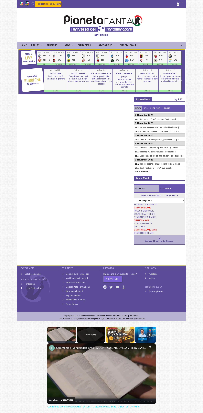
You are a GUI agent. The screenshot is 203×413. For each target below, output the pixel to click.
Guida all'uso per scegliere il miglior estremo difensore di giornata (124, 83)
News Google (72, 304)
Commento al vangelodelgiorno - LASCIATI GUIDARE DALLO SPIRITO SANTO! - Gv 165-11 (101, 347)
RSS (178, 99)
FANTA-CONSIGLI (147, 73)
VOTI (43, 64)
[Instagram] (32, 3)
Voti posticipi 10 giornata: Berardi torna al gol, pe (160, 164)
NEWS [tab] (138, 108)
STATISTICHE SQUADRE (145, 217)
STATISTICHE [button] (105, 45)
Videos (152, 278)
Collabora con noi (33, 274)
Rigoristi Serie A (73, 295)
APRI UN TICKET (113, 279)
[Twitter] (111, 287)
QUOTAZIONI (140, 226)
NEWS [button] (67, 45)
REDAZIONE (134, 316)
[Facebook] (105, 287)
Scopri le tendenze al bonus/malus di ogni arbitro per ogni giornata (78, 78)
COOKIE (125, 316)
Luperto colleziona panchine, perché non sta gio (159, 139)
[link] (52, 348)
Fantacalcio (30, 284)
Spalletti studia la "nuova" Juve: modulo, (156, 168)
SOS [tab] (146, 108)
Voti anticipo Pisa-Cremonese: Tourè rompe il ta (159, 119)
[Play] (120, 334)
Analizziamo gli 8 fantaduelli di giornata (55, 77)
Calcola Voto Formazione (78, 287)
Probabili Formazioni (75, 282)
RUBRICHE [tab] (155, 108)
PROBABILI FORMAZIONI (145, 204)
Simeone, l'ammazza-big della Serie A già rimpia (159, 147)
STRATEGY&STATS (143, 223)
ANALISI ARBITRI (78, 73)
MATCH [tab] (140, 188)
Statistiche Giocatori (75, 299)
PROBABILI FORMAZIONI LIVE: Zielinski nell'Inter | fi (160, 127)
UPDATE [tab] (166, 108)
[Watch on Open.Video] (61, 400)
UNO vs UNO (55, 73)
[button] (179, 2)
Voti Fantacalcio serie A (77, 278)
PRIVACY (116, 316)
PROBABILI (58, 64)
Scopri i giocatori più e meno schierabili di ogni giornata (147, 78)
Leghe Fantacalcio (33, 288)
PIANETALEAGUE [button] (128, 45)
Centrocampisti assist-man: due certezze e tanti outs (161, 156)
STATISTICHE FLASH (144, 233)
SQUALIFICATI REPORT (144, 214)
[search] (182, 44)
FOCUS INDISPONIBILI (144, 211)
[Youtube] (118, 287)
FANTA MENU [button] (84, 45)
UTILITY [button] (35, 45)
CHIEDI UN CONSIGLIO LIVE (49, 4)
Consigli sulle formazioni (77, 274)
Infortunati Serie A (74, 291)
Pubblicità (153, 274)
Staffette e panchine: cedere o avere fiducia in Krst (160, 131)
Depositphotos (156, 291)
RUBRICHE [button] (52, 45)
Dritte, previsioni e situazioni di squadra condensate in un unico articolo (101, 80)
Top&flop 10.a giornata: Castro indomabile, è (158, 151)
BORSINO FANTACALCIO (101, 73)
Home (24, 45)
